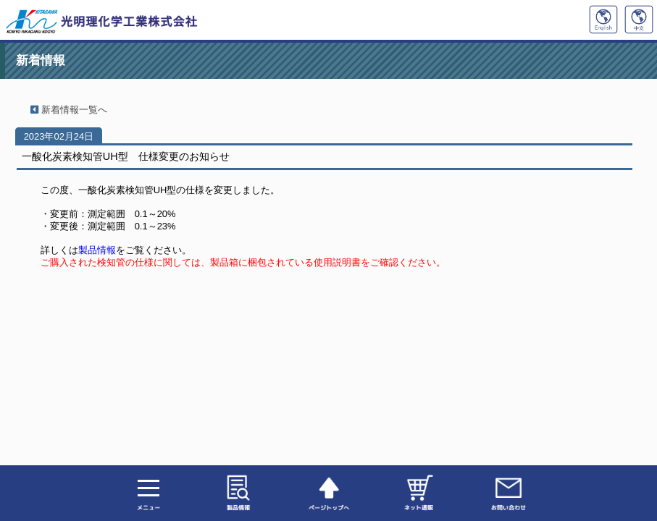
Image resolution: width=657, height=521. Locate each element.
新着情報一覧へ (64, 109)
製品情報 (97, 250)
